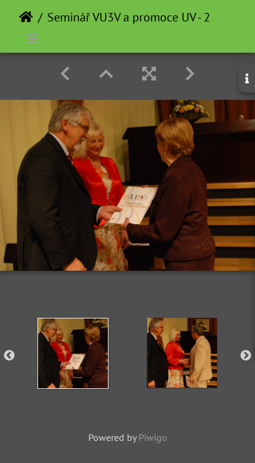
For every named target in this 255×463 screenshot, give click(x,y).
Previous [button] (9, 356)
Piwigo (153, 437)
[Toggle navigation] (32, 38)
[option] (73, 353)
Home (26, 17)
